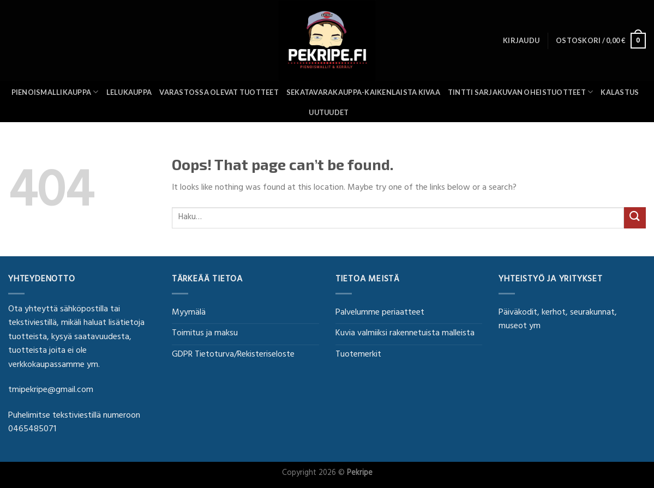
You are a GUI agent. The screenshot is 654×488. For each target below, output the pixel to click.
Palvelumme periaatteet (379, 313)
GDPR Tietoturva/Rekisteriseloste (233, 355)
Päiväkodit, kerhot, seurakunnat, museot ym (558, 320)
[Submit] (635, 217)
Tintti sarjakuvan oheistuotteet (520, 92)
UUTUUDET (329, 112)
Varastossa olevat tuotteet (219, 92)
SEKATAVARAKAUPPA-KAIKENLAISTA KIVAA (363, 92)
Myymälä (189, 313)
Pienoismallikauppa (55, 92)
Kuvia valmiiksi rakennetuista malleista (405, 334)
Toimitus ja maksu (205, 334)
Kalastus (620, 92)
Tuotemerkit (358, 355)
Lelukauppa (129, 92)
